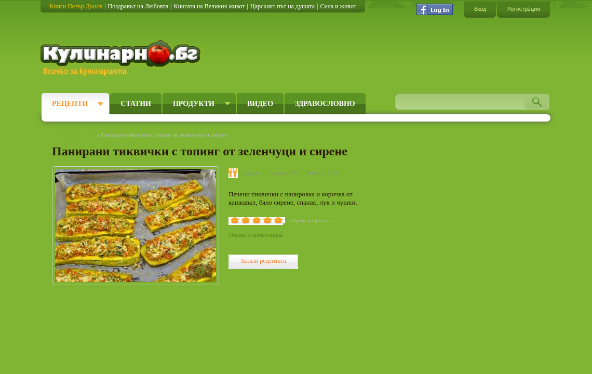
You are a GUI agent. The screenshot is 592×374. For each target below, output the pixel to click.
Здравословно (325, 104)
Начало (61, 134)
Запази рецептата (263, 260)
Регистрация (523, 9)
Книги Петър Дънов (75, 6)
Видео (260, 104)
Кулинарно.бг (122, 58)
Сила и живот (338, 6)
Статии (135, 104)
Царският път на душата (282, 6)
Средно (250, 172)
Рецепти (70, 104)
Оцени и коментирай (255, 234)
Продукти (193, 104)
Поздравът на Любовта (138, 6)
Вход (480, 9)
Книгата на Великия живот (209, 6)
